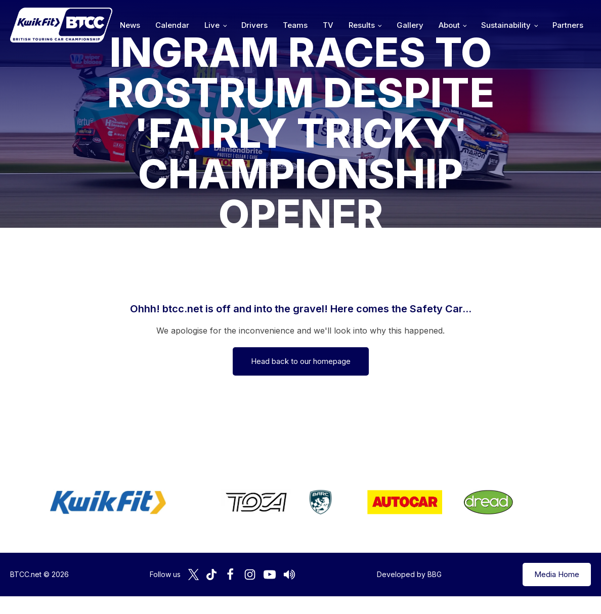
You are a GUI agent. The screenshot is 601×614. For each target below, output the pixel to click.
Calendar (172, 25)
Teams (295, 25)
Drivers (254, 25)
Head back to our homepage (301, 361)
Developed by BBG (409, 574)
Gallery (410, 25)
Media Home (556, 574)
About (449, 25)
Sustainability (506, 25)
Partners (567, 25)
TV (328, 25)
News (130, 25)
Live (212, 25)
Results (362, 25)
